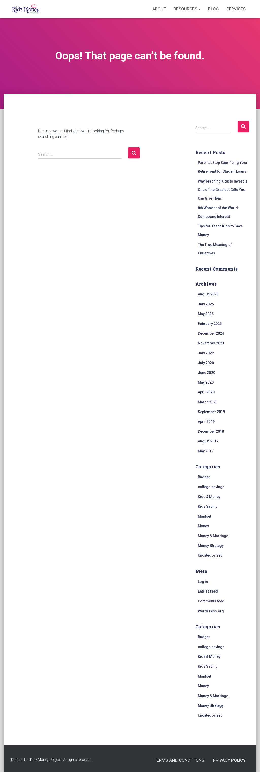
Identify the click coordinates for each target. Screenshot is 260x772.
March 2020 (207, 402)
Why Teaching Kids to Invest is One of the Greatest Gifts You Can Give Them (223, 189)
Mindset (204, 516)
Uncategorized (210, 555)
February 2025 (210, 324)
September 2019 (211, 412)
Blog (213, 8)
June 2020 (206, 373)
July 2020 (206, 363)
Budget (204, 477)
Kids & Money (209, 497)
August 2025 (208, 294)
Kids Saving (208, 506)
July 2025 (206, 304)
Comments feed (211, 601)
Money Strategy (211, 546)
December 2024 (211, 333)
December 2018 (211, 431)
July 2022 (206, 353)
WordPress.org (211, 611)
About (159, 8)
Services (236, 8)
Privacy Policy (229, 760)
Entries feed (208, 591)
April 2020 (206, 392)
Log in (203, 582)
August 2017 (208, 441)
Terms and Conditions (178, 760)
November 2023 (211, 343)
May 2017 (206, 451)
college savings (211, 487)
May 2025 (206, 314)
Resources (187, 8)
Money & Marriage (213, 536)
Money (203, 526)
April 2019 (206, 422)
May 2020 (206, 382)
